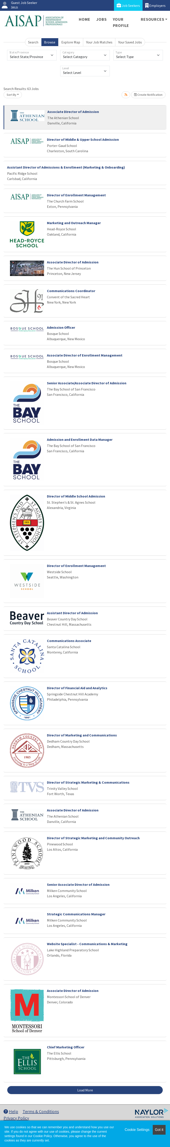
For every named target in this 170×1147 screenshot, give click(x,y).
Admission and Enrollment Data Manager (79, 439)
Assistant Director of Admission (72, 613)
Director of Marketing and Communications (82, 735)
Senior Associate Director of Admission (78, 884)
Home (84, 19)
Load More (85, 1090)
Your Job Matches (99, 42)
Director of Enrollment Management (76, 195)
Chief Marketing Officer (65, 1047)
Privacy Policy (16, 1118)
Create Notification (148, 95)
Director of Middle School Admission (76, 496)
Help (11, 1111)
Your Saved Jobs (130, 42)
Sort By (11, 95)
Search (33, 42)
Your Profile (121, 22)
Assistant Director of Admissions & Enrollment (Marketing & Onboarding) (66, 167)
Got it (159, 1130)
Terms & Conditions (41, 1111)
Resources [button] (152, 19)
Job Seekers (128, 5)
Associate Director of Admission (73, 111)
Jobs (101, 19)
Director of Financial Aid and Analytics (77, 688)
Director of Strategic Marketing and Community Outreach (93, 838)
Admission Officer (61, 327)
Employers (155, 5)
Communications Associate (69, 640)
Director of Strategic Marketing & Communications (88, 782)
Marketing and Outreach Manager (74, 223)
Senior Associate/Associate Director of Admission (86, 383)
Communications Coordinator (71, 291)
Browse (49, 42)
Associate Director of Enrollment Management (84, 355)
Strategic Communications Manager (76, 914)
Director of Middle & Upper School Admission (83, 139)
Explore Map (70, 42)
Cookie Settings (137, 1130)
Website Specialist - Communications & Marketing (87, 944)
